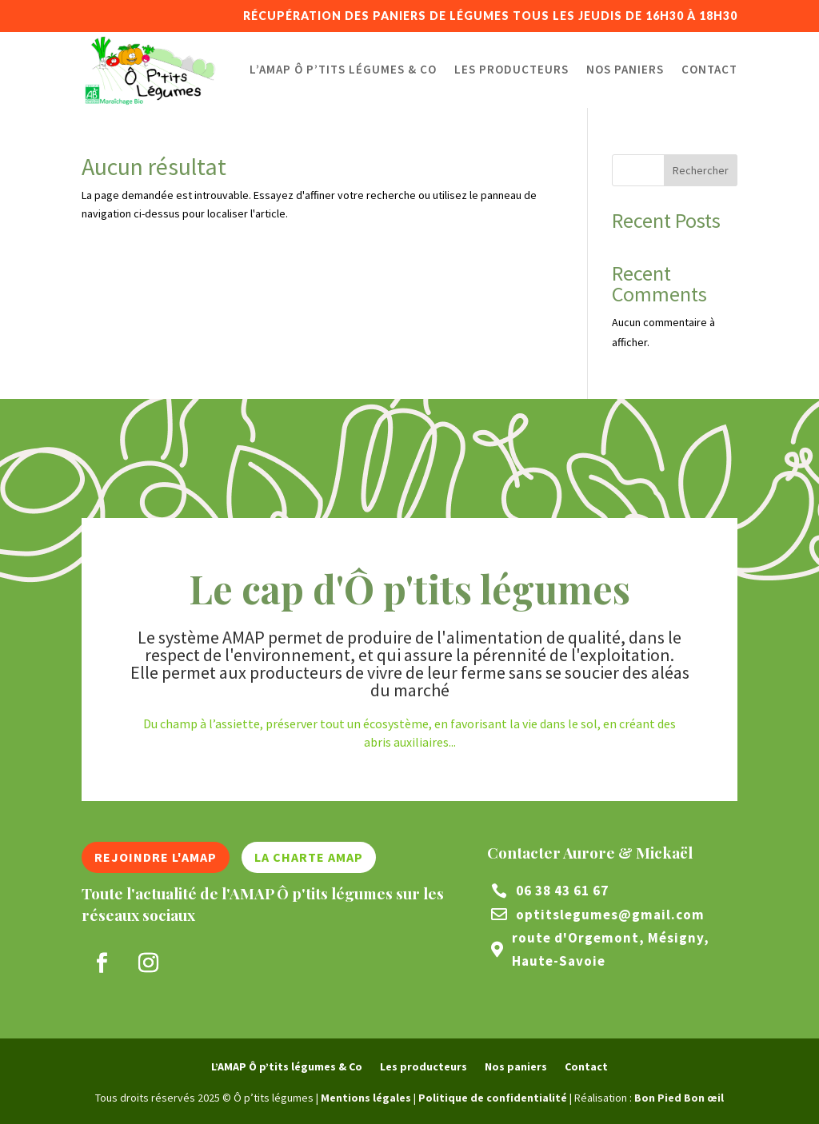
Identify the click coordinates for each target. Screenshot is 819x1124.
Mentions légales (366, 1097)
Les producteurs (511, 69)
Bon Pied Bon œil (679, 1097)
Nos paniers (625, 69)
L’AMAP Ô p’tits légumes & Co (343, 69)
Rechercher (701, 170)
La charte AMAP (308, 857)
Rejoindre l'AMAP (155, 857)
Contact (709, 69)
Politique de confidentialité (492, 1097)
